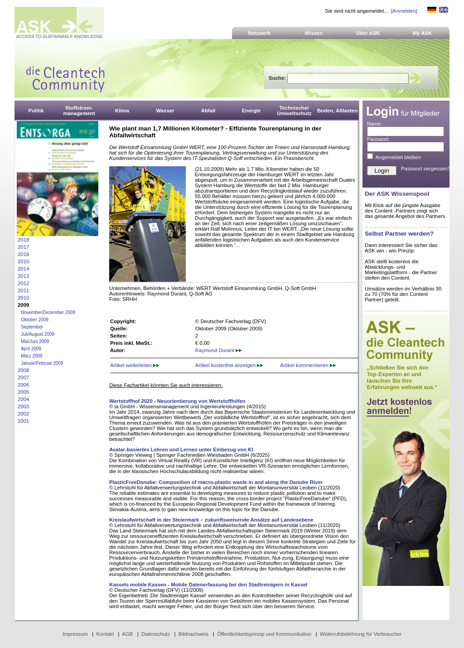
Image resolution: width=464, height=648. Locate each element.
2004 (23, 399)
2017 (23, 247)
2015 (23, 261)
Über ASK (368, 33)
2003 (23, 406)
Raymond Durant (218, 350)
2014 (23, 268)
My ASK (422, 33)
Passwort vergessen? (425, 168)
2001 (23, 421)
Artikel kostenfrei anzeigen (229, 365)
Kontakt (105, 634)
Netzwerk (259, 33)
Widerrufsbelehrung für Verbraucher (361, 634)
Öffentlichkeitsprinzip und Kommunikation (264, 634)
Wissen (313, 33)
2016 (23, 254)
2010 (23, 297)
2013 (23, 276)
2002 (23, 413)
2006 (23, 384)
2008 (23, 370)
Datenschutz (155, 634)
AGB (127, 634)
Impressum (75, 634)
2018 (23, 239)
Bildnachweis (193, 634)
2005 (23, 392)
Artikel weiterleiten (134, 365)
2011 (23, 290)
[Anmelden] (404, 11)
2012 (23, 283)
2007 (23, 377)
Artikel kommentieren (308, 365)
